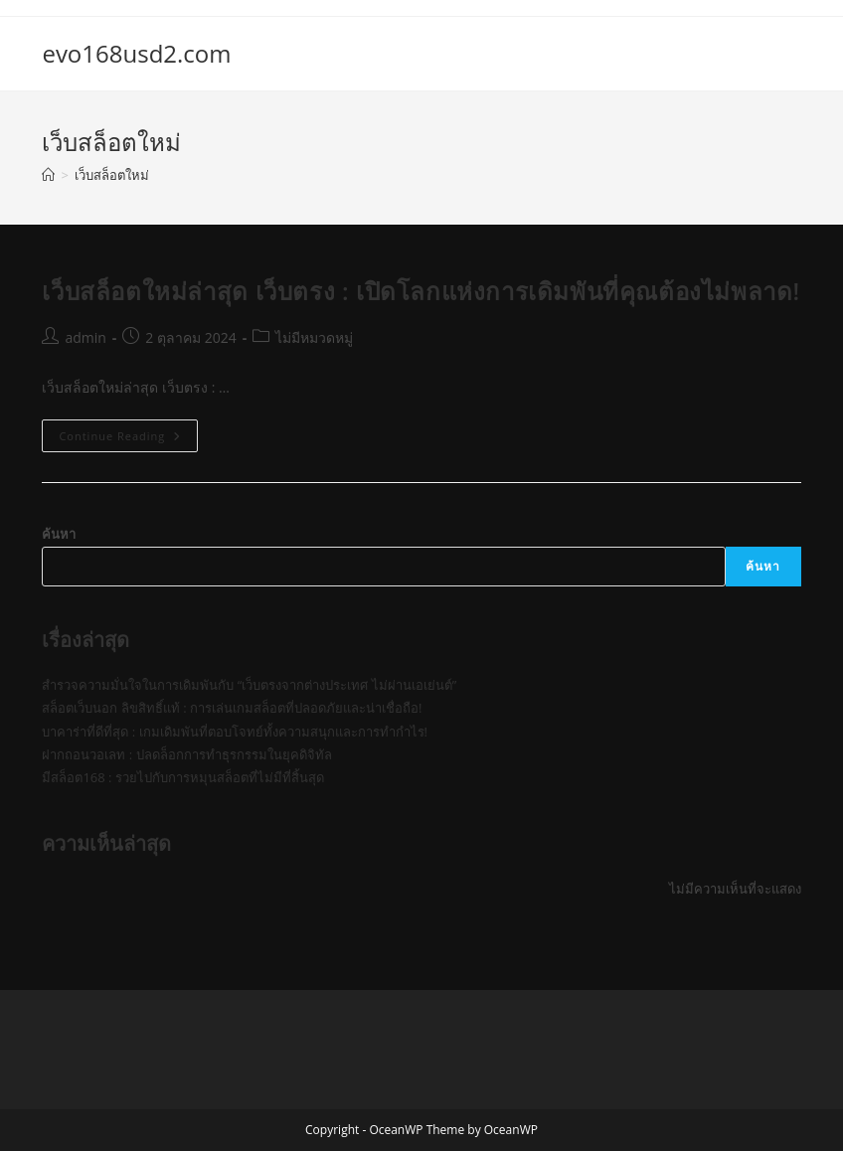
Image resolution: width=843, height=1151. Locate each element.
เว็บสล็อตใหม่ (112, 175)
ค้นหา (59, 534)
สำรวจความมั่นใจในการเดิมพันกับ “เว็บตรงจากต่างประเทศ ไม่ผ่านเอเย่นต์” (249, 685)
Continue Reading (128, 439)
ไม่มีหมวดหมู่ (314, 337)
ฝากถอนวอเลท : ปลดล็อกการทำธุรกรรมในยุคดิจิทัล (186, 754)
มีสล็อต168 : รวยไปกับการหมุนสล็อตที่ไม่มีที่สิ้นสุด (182, 777)
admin (85, 337)
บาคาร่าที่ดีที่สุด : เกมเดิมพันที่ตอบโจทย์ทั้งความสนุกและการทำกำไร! (234, 731)
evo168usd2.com (136, 53)
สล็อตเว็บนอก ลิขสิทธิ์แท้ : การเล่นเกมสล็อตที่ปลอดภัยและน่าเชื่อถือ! (232, 708)
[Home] (48, 175)
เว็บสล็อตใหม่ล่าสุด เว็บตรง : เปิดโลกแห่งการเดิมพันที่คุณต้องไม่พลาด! (420, 290)
